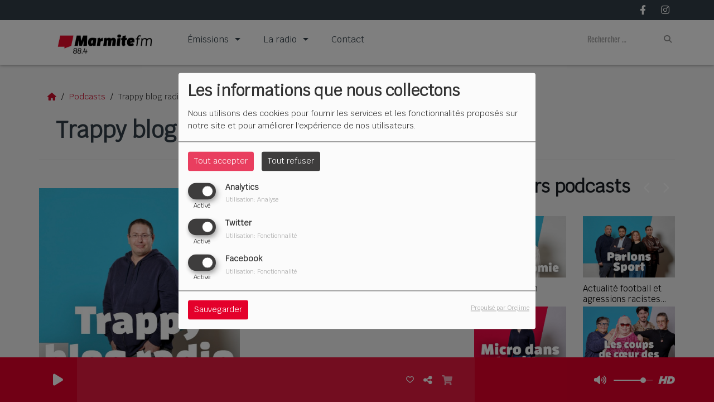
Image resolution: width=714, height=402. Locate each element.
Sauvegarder (218, 310)
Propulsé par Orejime (500, 308)
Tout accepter (221, 161)
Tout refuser (291, 161)
